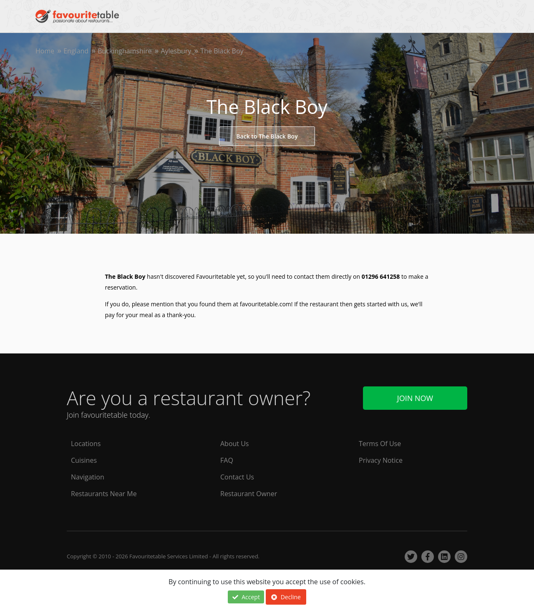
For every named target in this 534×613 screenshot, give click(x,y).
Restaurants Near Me (104, 493)
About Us (234, 443)
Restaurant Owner (248, 493)
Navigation (87, 477)
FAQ (226, 460)
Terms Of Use (380, 443)
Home (44, 50)
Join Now (415, 398)
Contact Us (237, 477)
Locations (86, 443)
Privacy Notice (381, 460)
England (75, 50)
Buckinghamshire (124, 50)
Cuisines (84, 460)
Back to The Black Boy (266, 136)
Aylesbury (176, 50)
